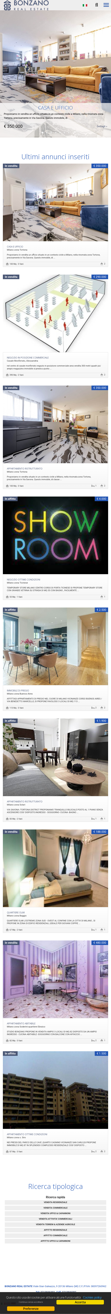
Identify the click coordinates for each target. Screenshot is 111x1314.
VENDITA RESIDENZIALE (55, 1202)
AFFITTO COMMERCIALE (55, 1235)
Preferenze (31, 1309)
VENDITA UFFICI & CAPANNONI (55, 1213)
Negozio (23, 579)
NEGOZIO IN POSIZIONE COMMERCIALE (28, 357)
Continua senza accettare (31, 1302)
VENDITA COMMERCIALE (55, 1208)
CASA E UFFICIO (15, 246)
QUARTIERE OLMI (16, 912)
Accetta (80, 1302)
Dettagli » (102, 121)
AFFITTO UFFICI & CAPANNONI (55, 1241)
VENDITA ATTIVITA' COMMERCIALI (55, 1219)
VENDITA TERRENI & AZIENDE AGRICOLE (55, 1224)
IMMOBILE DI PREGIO (18, 690)
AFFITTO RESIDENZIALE (55, 1230)
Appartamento (24, 468)
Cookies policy (92, 1297)
